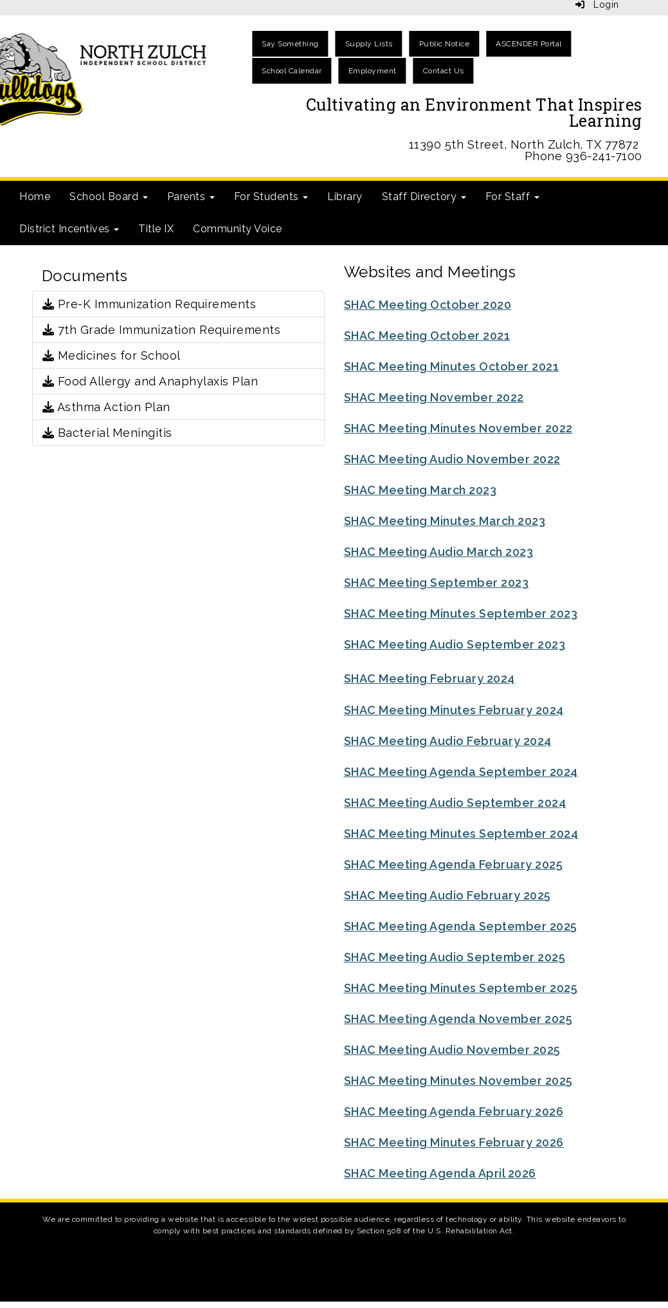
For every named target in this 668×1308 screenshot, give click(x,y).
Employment (372, 70)
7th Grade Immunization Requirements (161, 329)
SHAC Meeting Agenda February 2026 (454, 1111)
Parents (191, 196)
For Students (271, 196)
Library (345, 196)
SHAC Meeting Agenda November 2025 (458, 1019)
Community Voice (237, 229)
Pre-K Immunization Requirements (149, 304)
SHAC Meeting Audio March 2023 (439, 551)
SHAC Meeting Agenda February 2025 (453, 864)
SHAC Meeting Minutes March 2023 (445, 521)
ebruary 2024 (476, 678)
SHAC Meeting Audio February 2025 (447, 895)
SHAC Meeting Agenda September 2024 (461, 771)
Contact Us (443, 70)
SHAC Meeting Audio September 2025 (455, 957)
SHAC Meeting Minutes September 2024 (461, 833)
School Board (108, 196)
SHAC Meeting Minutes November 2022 (458, 428)
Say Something (290, 43)
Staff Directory (424, 196)
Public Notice (444, 43)
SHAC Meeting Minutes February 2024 (454, 710)
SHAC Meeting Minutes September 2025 (461, 988)
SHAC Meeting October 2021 (427, 335)
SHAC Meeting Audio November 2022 (452, 459)
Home (34, 196)
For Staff (512, 196)
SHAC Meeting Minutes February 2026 (454, 1142)
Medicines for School (111, 355)
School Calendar (292, 70)
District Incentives (69, 229)
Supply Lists (369, 43)
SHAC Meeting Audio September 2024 (455, 802)
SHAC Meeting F (390, 678)
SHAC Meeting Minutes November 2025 (458, 1080)
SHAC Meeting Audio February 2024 (448, 741)
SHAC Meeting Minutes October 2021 (451, 366)
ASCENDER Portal (529, 43)
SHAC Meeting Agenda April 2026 (440, 1173)
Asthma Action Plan (106, 407)
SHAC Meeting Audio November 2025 (452, 1049)
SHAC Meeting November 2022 (434, 397)
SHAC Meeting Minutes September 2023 (461, 613)
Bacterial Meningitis (107, 432)
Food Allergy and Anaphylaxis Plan (150, 381)
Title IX (156, 229)
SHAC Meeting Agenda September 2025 (460, 926)
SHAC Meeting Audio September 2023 (455, 644)
